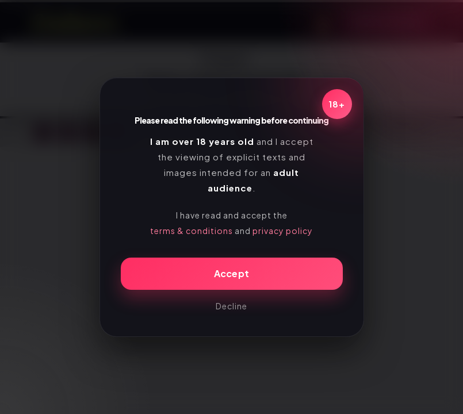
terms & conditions (191, 230)
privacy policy (282, 230)
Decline (231, 306)
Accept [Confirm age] (232, 273)
